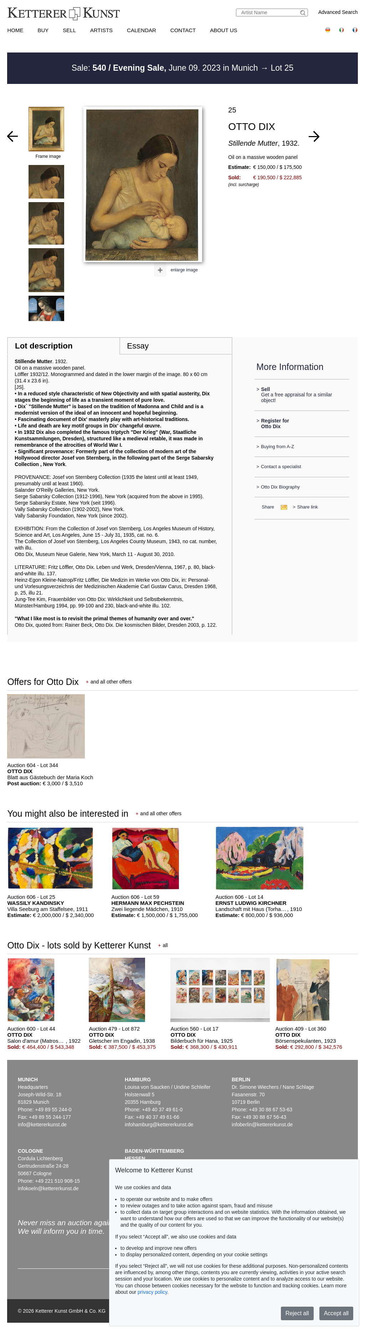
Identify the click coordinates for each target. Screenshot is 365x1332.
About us (223, 30)
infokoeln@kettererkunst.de (48, 1188)
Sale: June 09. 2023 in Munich (166, 67)
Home (15, 30)
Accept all (336, 1313)
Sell (69, 30)
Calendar (141, 30)
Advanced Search (338, 12)
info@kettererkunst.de (42, 1124)
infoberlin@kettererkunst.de (262, 1124)
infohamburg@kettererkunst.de (159, 1124)
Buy (42, 30)
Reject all (297, 1313)
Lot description (44, 345)
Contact (183, 30)
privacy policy (152, 1292)
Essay (138, 345)
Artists (101, 30)
